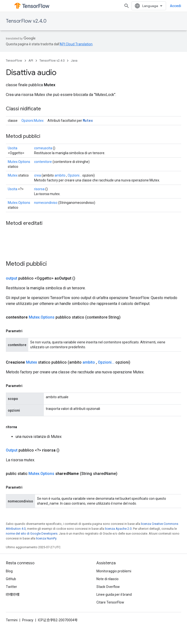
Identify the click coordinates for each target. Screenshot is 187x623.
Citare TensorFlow (110, 602)
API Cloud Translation (76, 44)
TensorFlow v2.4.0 (26, 21)
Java (74, 60)
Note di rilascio (107, 579)
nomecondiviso (45, 203)
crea (37, 175)
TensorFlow (14, 60)
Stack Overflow (108, 587)
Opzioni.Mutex (32, 121)
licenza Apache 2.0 (118, 528)
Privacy (27, 620)
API (30, 60)
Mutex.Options (19, 162)
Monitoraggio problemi (113, 571)
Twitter (11, 587)
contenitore (43, 162)
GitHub (11, 579)
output (11, 278)
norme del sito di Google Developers (31, 533)
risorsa (39, 189)
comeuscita (43, 148)
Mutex (88, 120)
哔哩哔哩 (12, 594)
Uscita (12, 148)
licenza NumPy (46, 538)
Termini (12, 620)
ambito (60, 175)
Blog (9, 571)
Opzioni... (75, 175)
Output (12, 450)
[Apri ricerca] (135, 6)
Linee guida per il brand (114, 594)
